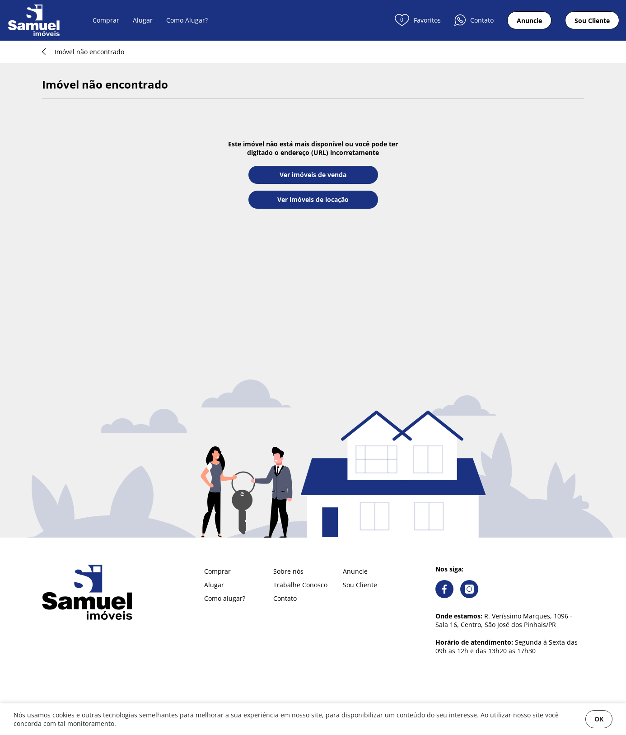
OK (598, 719)
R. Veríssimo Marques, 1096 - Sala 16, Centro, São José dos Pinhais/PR (503, 620)
